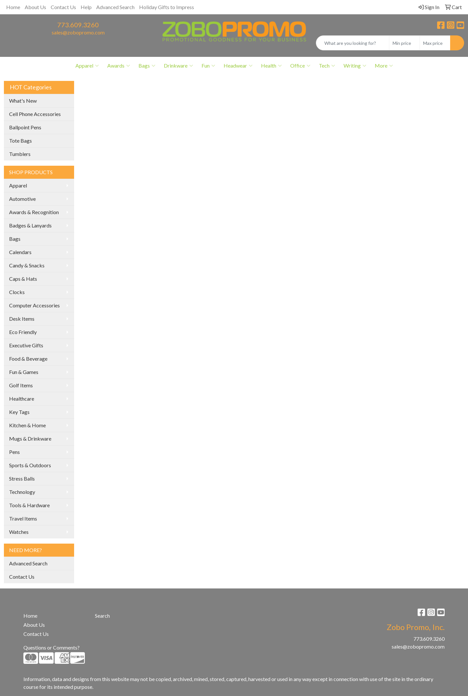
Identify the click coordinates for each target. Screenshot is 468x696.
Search (102, 615)
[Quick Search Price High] (435, 42)
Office (300, 66)
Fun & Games (23, 372)
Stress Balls (22, 478)
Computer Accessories (34, 305)
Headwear (238, 66)
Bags (146, 66)
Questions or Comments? (51, 647)
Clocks (17, 292)
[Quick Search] (352, 42)
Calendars (20, 252)
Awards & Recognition (34, 212)
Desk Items (21, 319)
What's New (23, 100)
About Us (35, 7)
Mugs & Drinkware (30, 438)
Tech (327, 66)
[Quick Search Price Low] (404, 42)
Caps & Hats (23, 279)
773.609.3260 (78, 25)
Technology (22, 492)
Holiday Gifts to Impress (166, 7)
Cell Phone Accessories (35, 114)
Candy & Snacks (27, 265)
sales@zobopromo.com (78, 32)
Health (271, 66)
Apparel (87, 66)
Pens (14, 452)
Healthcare (21, 398)
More (384, 66)
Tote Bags (20, 140)
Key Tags (19, 412)
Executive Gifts (26, 345)
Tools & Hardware (29, 505)
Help (86, 7)
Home (13, 7)
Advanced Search (115, 7)
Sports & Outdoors (30, 465)
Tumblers (20, 154)
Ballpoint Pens (25, 127)
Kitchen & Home (27, 425)
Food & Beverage (28, 358)
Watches (19, 532)
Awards (118, 66)
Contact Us (63, 7)
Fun (208, 66)
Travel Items (23, 518)
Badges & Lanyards (30, 225)
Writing (355, 66)
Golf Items (21, 385)
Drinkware (178, 66)
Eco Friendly (23, 332)
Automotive (22, 199)
